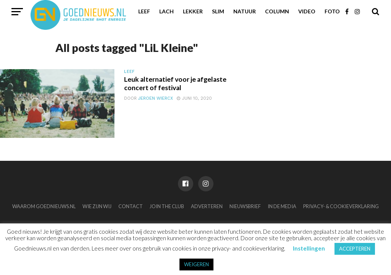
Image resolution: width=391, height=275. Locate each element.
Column (277, 11)
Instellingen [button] (309, 248)
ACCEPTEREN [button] (354, 249)
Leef (144, 11)
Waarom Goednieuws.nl (44, 206)
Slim (218, 11)
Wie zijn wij (96, 206)
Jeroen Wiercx (155, 98)
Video (306, 11)
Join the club (167, 206)
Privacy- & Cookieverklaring (341, 206)
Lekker (193, 11)
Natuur (244, 11)
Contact (130, 206)
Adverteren (207, 206)
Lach (166, 11)
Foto (332, 11)
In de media (282, 206)
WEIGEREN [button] (196, 264)
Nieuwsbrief (245, 206)
